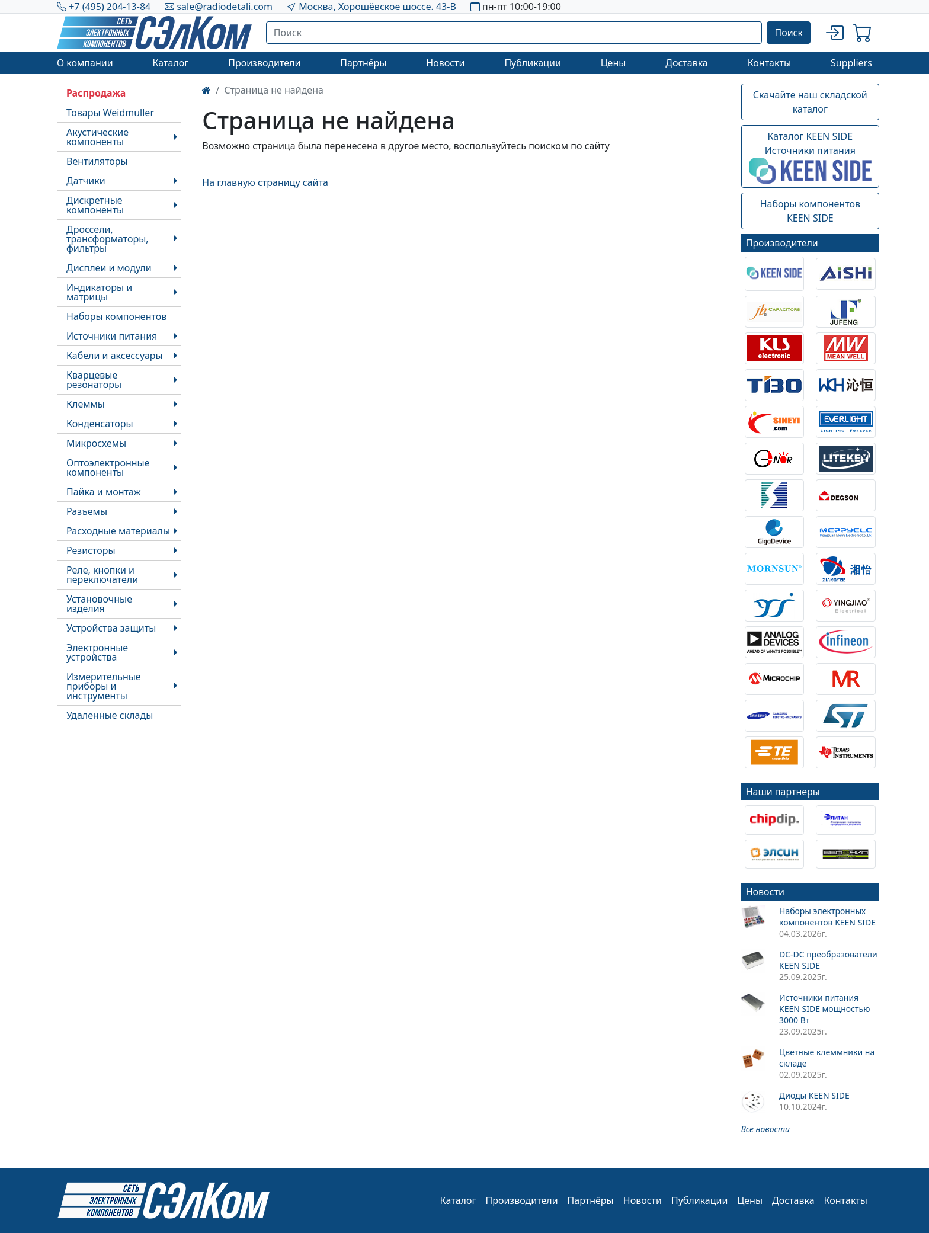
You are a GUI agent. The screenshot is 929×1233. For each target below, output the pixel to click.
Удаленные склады (109, 715)
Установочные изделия (99, 604)
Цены (613, 62)
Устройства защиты (111, 628)
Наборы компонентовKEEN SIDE (810, 211)
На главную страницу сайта (265, 182)
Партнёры (363, 62)
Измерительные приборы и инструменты (103, 686)
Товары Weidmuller (110, 112)
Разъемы (86, 511)
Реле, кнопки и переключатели (102, 574)
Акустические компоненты (97, 137)
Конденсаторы (99, 423)
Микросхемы (96, 443)
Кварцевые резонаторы (93, 380)
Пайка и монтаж (103, 491)
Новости (445, 62)
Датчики (85, 180)
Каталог (170, 62)
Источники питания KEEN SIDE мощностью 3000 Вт (824, 1009)
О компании (85, 62)
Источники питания (111, 335)
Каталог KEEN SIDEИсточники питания (810, 157)
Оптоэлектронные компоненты (108, 467)
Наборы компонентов (116, 316)
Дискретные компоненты (95, 205)
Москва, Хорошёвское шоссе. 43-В (377, 6)
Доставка (686, 62)
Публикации (532, 62)
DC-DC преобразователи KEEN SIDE (828, 960)
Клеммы (85, 404)
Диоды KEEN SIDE (814, 1095)
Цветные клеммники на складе (826, 1057)
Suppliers (851, 62)
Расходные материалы (118, 530)
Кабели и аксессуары (114, 355)
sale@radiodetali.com (225, 6)
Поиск (788, 32)
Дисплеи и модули (109, 267)
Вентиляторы (97, 161)
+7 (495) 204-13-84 (109, 6)
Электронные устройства (97, 652)
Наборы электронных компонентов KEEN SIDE (827, 916)
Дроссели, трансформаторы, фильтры (107, 239)
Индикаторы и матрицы (99, 292)
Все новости (765, 1129)
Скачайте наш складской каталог (810, 102)
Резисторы (91, 550)
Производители (264, 62)
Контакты (769, 62)
